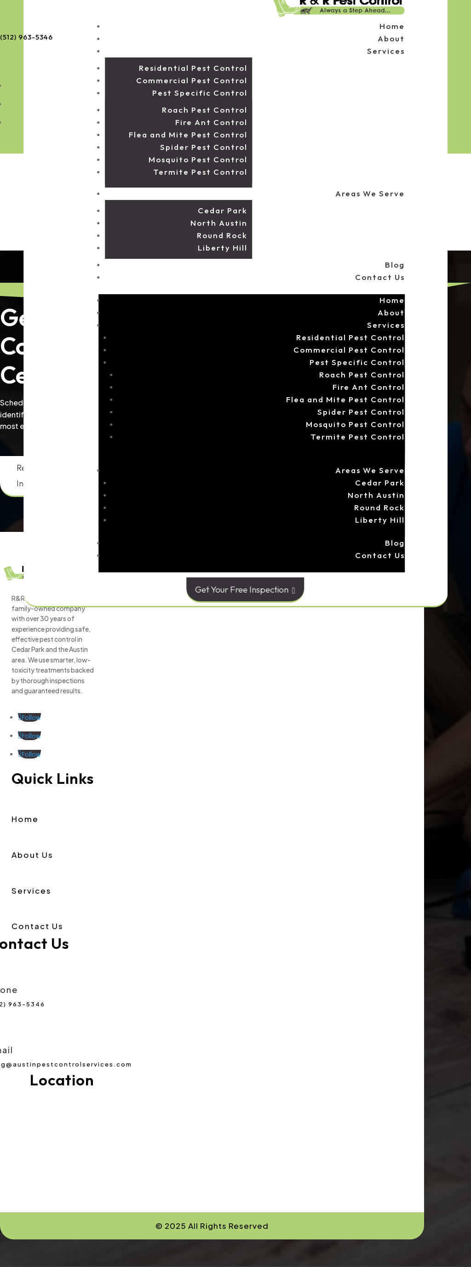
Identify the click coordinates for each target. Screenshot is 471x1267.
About (391, 38)
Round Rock (222, 235)
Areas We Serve (370, 193)
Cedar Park (222, 210)
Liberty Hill (222, 247)
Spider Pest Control (203, 147)
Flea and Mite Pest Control (188, 134)
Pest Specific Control (199, 92)
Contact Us (380, 277)
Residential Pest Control (193, 68)
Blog (395, 264)
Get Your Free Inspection (245, 589)
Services (386, 51)
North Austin (218, 223)
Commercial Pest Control (191, 80)
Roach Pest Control (204, 109)
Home (392, 26)
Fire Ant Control (211, 122)
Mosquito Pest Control (198, 159)
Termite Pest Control (200, 172)
